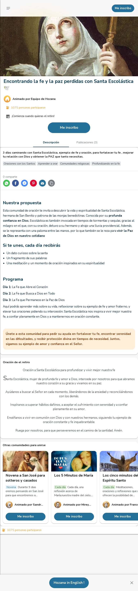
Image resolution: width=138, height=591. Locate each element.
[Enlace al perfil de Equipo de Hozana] (69, 99)
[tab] (51, 142)
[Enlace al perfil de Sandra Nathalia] (25, 504)
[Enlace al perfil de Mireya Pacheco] (74, 504)
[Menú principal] (8, 8)
